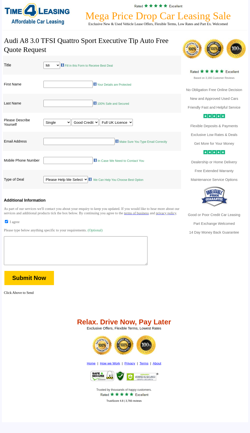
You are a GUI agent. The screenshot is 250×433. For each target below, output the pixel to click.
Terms (144, 370)
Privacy (130, 370)
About (157, 370)
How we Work (110, 370)
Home (91, 370)
